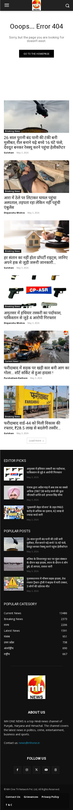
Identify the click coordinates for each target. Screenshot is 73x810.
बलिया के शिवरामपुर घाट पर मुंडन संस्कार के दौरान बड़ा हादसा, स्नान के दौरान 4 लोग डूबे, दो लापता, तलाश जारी (47, 562)
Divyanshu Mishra (14, 212)
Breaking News (12, 131)
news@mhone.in (29, 743)
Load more (36, 440)
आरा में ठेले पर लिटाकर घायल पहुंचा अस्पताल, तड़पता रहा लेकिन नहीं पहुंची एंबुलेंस (32, 202)
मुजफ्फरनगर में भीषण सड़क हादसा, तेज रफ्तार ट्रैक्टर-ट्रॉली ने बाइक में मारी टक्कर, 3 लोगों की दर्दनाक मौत (47, 582)
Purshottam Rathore (15, 378)
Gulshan (9, 152)
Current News (11, 361)
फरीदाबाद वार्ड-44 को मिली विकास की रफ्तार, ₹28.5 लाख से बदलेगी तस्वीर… (32, 425)
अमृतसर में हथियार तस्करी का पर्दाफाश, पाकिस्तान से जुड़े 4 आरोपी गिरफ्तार (32, 315)
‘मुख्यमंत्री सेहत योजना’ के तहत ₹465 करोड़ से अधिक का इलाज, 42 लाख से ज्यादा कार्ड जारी (45, 511)
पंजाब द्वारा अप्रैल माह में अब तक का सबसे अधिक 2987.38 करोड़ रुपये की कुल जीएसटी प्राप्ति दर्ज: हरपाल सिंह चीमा (47, 491)
